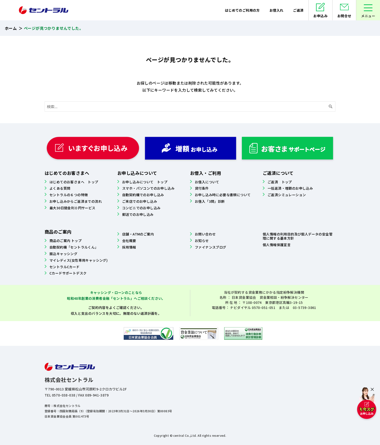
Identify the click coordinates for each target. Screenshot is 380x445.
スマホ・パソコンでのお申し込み (148, 188)
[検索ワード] (190, 106)
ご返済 (298, 10)
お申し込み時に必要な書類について (223, 194)
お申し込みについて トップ (144, 181)
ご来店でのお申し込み (139, 201)
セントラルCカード (64, 266)
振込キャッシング (63, 253)
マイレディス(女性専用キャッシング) (78, 260)
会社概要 (129, 240)
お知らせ (202, 240)
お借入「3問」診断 (210, 201)
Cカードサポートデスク (68, 273)
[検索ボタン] (330, 106)
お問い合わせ (205, 234)
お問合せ (344, 15)
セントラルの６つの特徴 (68, 194)
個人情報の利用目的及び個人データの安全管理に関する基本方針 (297, 236)
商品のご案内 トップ (65, 240)
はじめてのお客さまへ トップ (73, 181)
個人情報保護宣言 (277, 244)
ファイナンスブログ (210, 247)
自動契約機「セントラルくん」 (73, 247)
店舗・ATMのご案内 (138, 234)
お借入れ (276, 10)
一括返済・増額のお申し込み (290, 188)
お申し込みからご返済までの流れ (75, 201)
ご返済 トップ (280, 181)
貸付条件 (202, 188)
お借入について (207, 181)
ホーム (11, 28)
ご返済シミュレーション (287, 194)
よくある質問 (59, 188)
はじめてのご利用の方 (242, 10)
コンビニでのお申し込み (141, 207)
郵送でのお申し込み (138, 214)
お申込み (320, 15)
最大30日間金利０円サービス (72, 207)
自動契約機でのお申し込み (143, 194)
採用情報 (129, 247)
